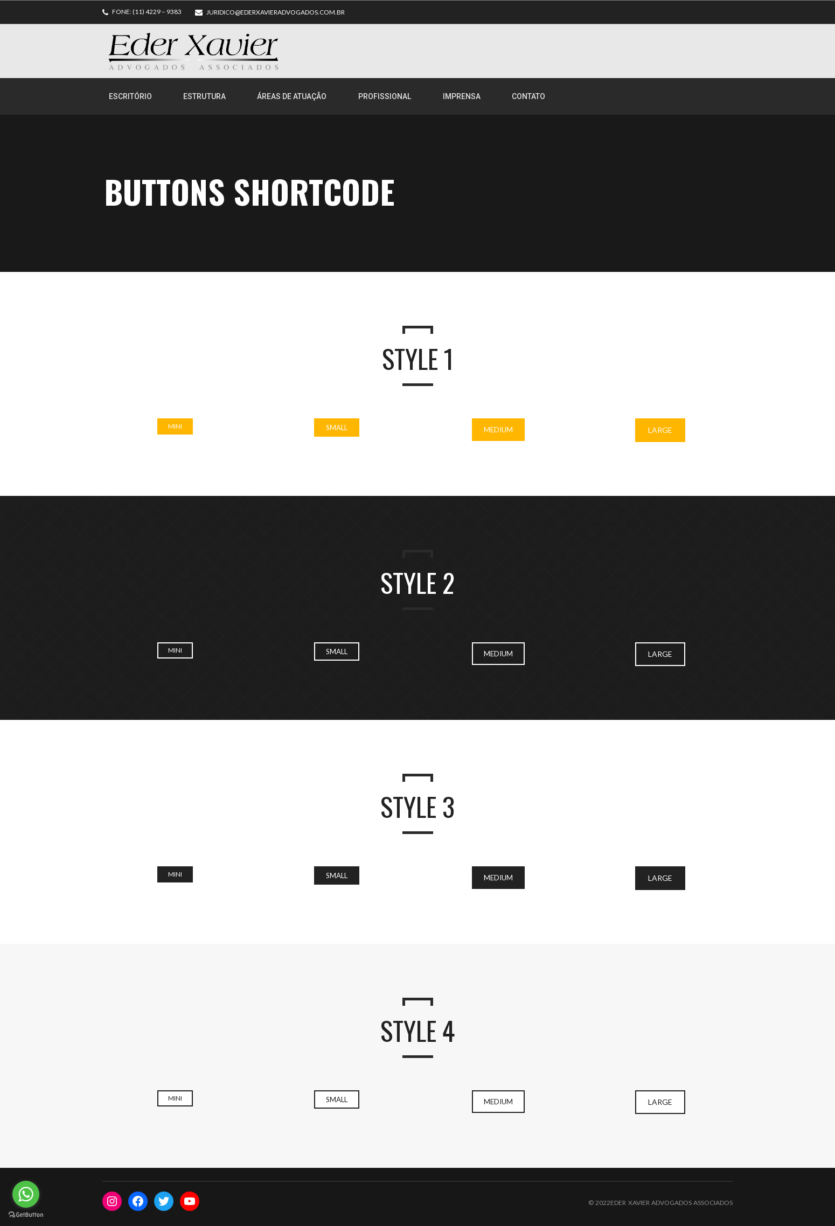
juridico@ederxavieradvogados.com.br (275, 12)
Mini (175, 426)
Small (336, 427)
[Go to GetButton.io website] (26, 1214)
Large (660, 430)
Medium (498, 429)
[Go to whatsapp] (25, 1194)
